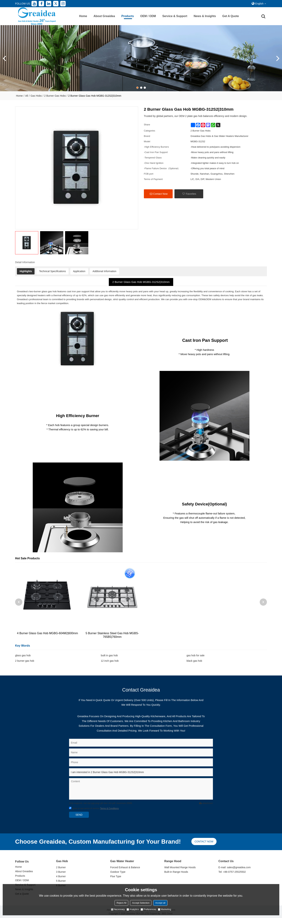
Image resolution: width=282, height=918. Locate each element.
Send (79, 814)
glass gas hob (23, 655)
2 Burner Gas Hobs (55, 95)
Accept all (160, 902)
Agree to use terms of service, (94, 808)
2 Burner (61, 867)
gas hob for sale (195, 655)
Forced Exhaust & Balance (125, 867)
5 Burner (61, 880)
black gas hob (194, 660)
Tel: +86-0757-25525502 (232, 871)
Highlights (26, 271)
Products (127, 16)
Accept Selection (140, 902)
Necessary (118, 909)
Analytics (133, 909)
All (26, 95)
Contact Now (160, 193)
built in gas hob (109, 655)
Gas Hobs (36, 95)
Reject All (121, 902)
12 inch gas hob (110, 660)
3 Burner (61, 871)
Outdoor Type (118, 871)
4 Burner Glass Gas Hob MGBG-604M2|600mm (47, 633)
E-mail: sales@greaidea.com (234, 867)
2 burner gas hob (24, 660)
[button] (137, 88)
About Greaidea (104, 16)
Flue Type (115, 876)
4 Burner (61, 876)
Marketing (164, 909)
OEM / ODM (148, 16)
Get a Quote (230, 16)
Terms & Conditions (109, 808)
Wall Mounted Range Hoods (180, 867)
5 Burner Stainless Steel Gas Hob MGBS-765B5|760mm (112, 635)
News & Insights (205, 16)
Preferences (148, 909)
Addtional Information (104, 271)
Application (79, 271)
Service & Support (174, 16)
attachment (206, 803)
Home (83, 16)
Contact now (204, 841)
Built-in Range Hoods (176, 871)
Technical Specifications (52, 271)
